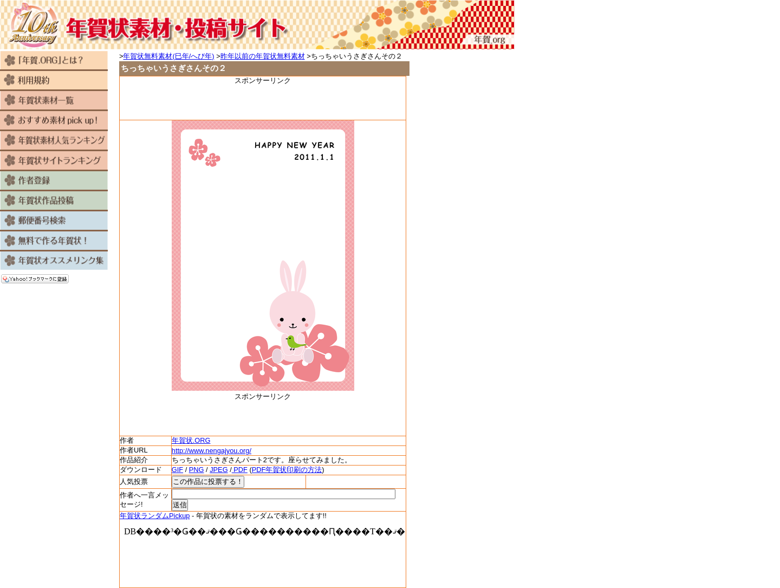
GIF (177, 470)
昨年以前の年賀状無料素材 (262, 56)
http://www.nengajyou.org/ (211, 451)
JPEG (218, 470)
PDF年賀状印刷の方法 (287, 470)
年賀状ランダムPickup (155, 516)
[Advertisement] (262, 102)
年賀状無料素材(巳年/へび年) (168, 56)
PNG (196, 470)
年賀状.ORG (191, 440)
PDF (240, 470)
